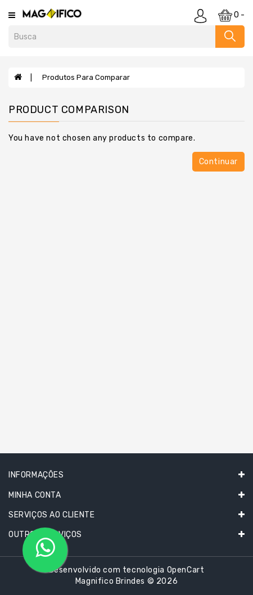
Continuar (218, 161)
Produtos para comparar (86, 77)
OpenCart (186, 570)
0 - (231, 15)
